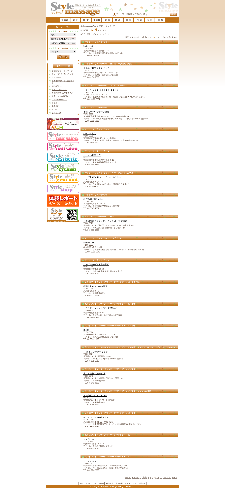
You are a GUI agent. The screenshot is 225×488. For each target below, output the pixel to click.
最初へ (128, 37)
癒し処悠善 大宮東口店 (94, 373)
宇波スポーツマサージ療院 (96, 112)
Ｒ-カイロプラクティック (95, 352)
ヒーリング (56, 113)
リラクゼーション (59, 99)
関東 (101, 26)
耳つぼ (54, 109)
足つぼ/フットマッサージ (62, 71)
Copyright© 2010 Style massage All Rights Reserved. (112, 486)
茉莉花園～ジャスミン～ (95, 395)
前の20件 (135, 37)
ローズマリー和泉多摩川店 (96, 264)
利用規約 (109, 483)
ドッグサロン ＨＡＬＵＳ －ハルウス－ (102, 177)
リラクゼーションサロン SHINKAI (100, 308)
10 (158, 37)
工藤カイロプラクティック (96, 68)
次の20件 (167, 37)
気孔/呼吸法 (57, 86)
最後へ (174, 37)
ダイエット (56, 103)
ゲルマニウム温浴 (59, 90)
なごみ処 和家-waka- (93, 199)
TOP (81, 483)
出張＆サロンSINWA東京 (95, 286)
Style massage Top (88, 26)
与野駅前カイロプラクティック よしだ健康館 (105, 221)
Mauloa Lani (88, 243)
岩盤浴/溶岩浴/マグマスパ (62, 93)
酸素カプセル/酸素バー (61, 96)
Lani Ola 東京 (89, 133)
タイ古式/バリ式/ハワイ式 (62, 74)
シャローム (88, 439)
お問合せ (142, 483)
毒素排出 (55, 106)
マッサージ (110, 26)
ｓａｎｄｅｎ (89, 461)
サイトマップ (130, 483)
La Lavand (88, 46)
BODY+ (87, 330)
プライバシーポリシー (94, 483)
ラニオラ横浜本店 (92, 155)
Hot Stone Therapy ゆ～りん (96, 417)
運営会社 (119, 483)
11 (161, 37)
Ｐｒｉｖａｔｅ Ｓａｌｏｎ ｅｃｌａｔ (102, 90)
